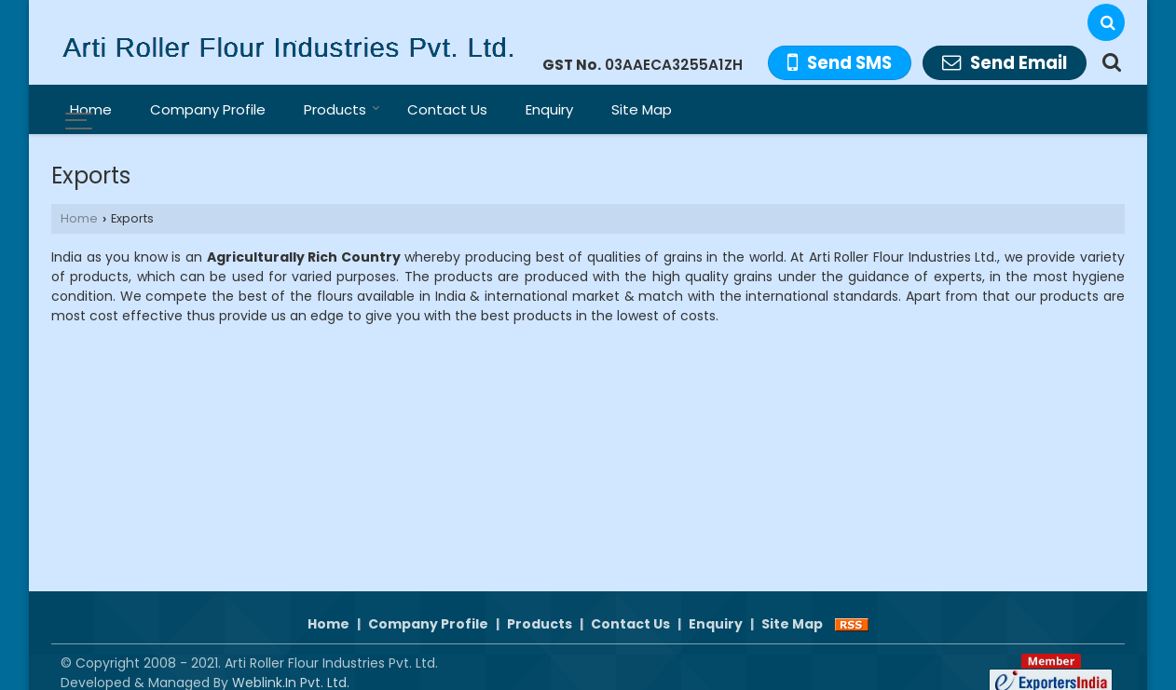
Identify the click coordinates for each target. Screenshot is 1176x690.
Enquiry (549, 109)
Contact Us (447, 109)
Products (342, 109)
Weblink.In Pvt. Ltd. (290, 663)
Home (91, 109)
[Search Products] (1109, 62)
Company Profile (208, 109)
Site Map (641, 109)
